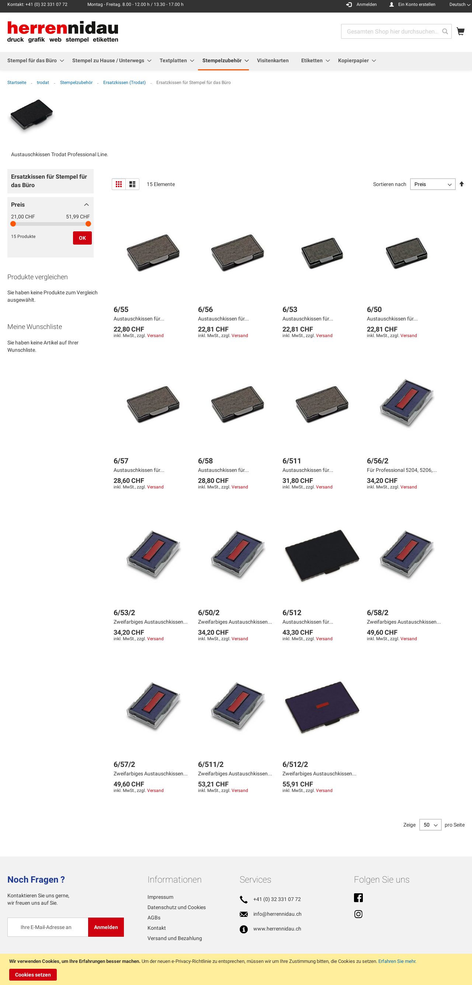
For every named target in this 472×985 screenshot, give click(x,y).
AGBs (154, 918)
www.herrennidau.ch (277, 929)
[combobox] (396, 31)
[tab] (50, 183)
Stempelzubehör (77, 82)
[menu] (236, 61)
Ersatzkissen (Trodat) (125, 82)
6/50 (374, 309)
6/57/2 (124, 764)
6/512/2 (295, 764)
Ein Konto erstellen (416, 4)
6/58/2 (377, 612)
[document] (237, 969)
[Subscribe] (106, 927)
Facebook (358, 898)
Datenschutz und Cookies (177, 907)
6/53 (289, 309)
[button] (460, 4)
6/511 (291, 460)
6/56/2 (377, 460)
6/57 (121, 460)
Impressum (160, 897)
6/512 (291, 612)
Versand (155, 335)
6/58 (205, 460)
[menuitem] (33, 60)
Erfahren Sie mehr (396, 961)
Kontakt (157, 928)
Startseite (17, 82)
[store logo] (62, 32)
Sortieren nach (389, 184)
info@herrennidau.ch (277, 914)
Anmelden (367, 4)
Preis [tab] (18, 204)
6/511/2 (210, 764)
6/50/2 (208, 612)
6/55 (121, 309)
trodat (43, 82)
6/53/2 (124, 612)
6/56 (205, 309)
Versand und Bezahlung (175, 938)
